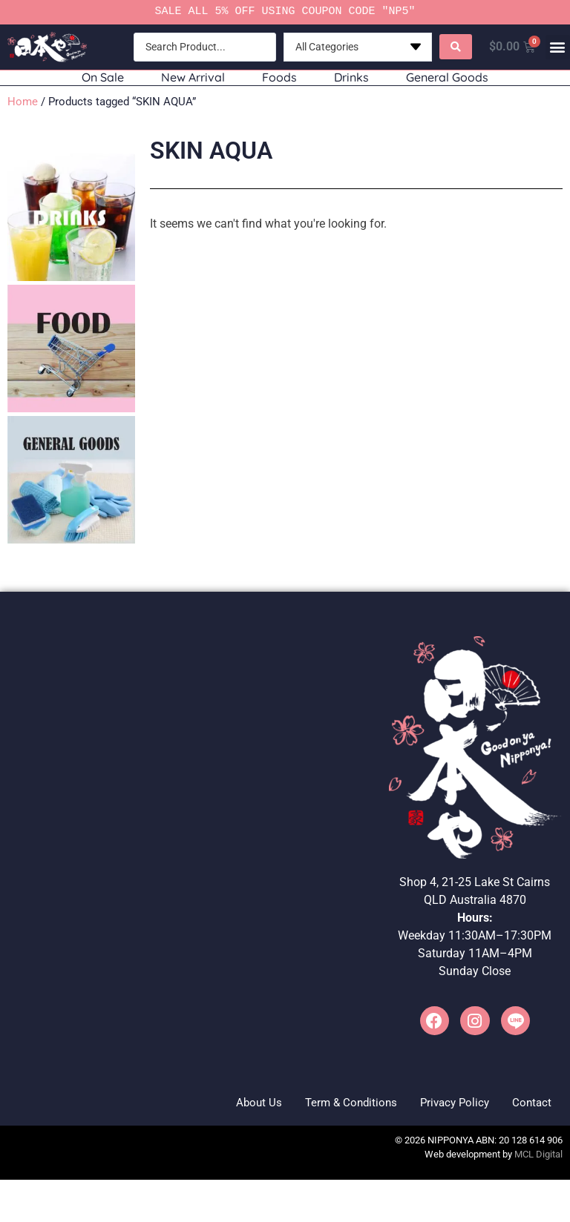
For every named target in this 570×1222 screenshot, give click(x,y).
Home (22, 101)
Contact (527, 1104)
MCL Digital (538, 1157)
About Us (224, 1104)
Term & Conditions (326, 1104)
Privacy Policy (440, 1104)
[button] (558, 47)
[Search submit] (454, 46)
